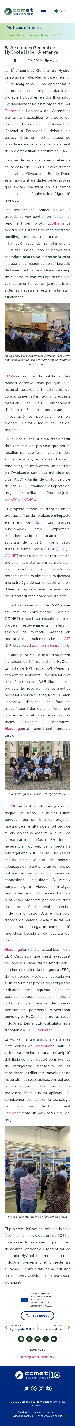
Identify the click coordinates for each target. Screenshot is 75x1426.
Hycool (56, 60)
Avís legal (23, 1412)
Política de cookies (22, 1415)
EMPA (10, 376)
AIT (54, 549)
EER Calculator (39, 1030)
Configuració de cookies (49, 1415)
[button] (43, 11)
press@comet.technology (37, 1357)
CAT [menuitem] (63, 11)
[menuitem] (54, 11)
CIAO (16, 499)
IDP (63, 549)
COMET (30, 499)
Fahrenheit (59, 645)
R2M (39, 522)
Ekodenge (13, 728)
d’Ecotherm (38, 645)
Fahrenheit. (14, 110)
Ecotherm (55, 223)
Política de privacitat (43, 1412)
